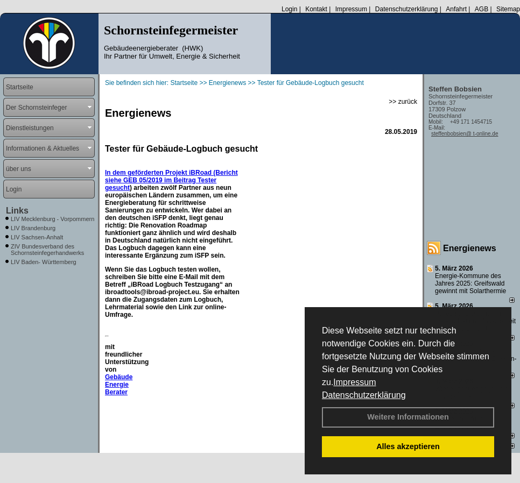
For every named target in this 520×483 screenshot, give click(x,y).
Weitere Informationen (408, 417)
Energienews (469, 248)
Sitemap (508, 9)
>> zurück (403, 101)
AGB (481, 9)
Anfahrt (456, 9)
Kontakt (316, 9)
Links (17, 210)
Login (289, 9)
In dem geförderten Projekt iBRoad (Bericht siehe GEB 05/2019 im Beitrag (171, 176)
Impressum (354, 382)
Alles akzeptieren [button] (408, 446)
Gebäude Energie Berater (118, 384)
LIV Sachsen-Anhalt (37, 237)
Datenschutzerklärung (364, 395)
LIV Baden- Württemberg (43, 262)
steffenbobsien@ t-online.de (464, 134)
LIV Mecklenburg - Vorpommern (52, 219)
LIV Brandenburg (33, 228)
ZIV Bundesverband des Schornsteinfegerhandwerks (47, 249)
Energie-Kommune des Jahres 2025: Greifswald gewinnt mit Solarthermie (470, 283)
